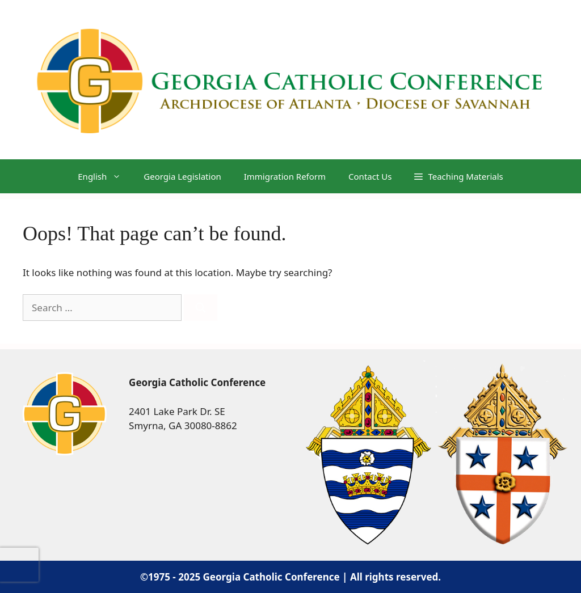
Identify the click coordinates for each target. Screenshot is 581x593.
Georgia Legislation (182, 176)
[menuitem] (99, 176)
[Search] (200, 307)
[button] (458, 176)
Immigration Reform (285, 176)
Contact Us (369, 176)
